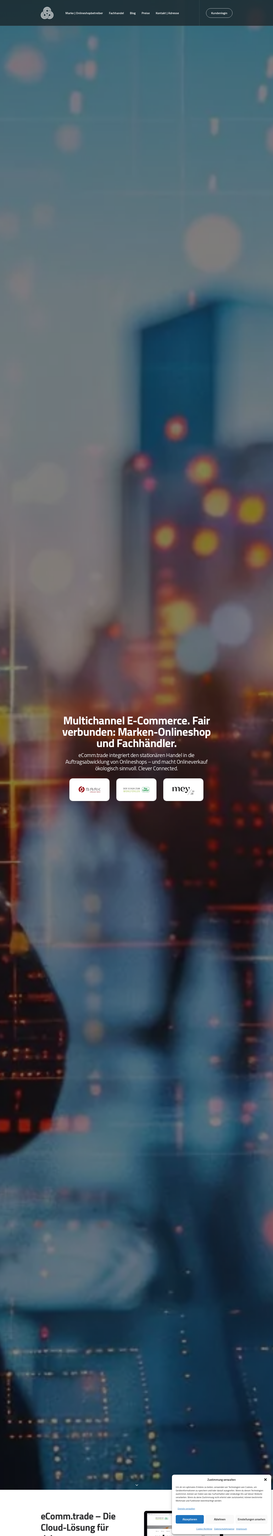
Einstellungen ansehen (251, 1519)
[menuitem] (84, 13)
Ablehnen (219, 1519)
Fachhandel (116, 13)
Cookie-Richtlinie (204, 1528)
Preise (146, 13)
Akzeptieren (190, 1519)
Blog (133, 13)
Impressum (241, 1528)
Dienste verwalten (186, 1508)
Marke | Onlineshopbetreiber (84, 13)
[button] (265, 1479)
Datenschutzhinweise (224, 1528)
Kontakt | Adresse (167, 13)
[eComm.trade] (47, 13)
